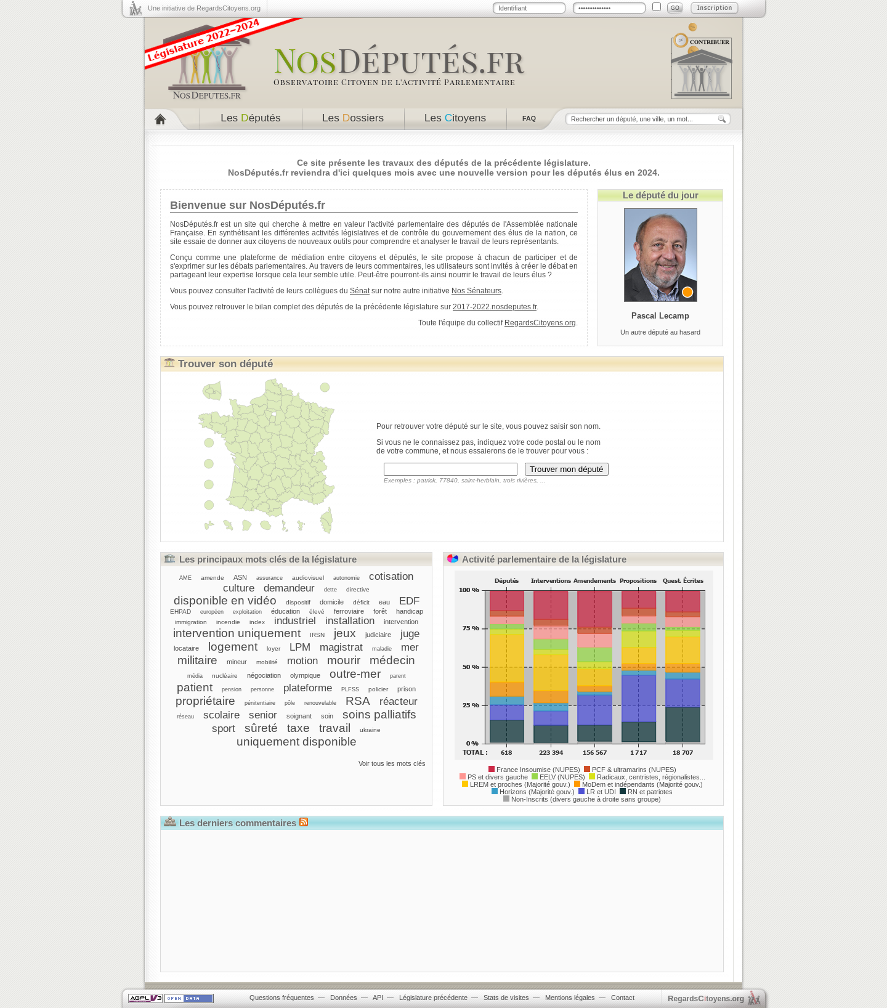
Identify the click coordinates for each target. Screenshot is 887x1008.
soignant (299, 716)
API (378, 997)
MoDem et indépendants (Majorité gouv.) (642, 784)
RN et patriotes (650, 791)
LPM (300, 646)
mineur (237, 661)
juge (409, 633)
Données (343, 997)
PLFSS (350, 689)
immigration (191, 622)
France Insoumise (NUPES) (538, 769)
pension (231, 689)
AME (185, 578)
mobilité (267, 662)
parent (398, 676)
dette (330, 590)
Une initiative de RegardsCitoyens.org (204, 8)
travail (334, 727)
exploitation (247, 612)
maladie (382, 649)
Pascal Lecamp (660, 315)
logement (232, 646)
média (195, 676)
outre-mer (355, 673)
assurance (269, 578)
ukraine (370, 729)
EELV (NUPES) (562, 777)
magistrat (341, 646)
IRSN (317, 635)
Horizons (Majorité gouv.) (537, 791)
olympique (305, 675)
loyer (273, 648)
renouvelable (320, 703)
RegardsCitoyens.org (540, 323)
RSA (358, 700)
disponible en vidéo (225, 600)
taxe (298, 727)
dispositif (298, 602)
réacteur (398, 701)
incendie (228, 622)
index (257, 622)
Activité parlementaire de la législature (544, 559)
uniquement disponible (297, 741)
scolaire (221, 714)
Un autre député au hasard (660, 332)
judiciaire (378, 634)
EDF (409, 600)
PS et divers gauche (498, 777)
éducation (285, 611)
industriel (295, 620)
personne (262, 689)
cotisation (391, 576)
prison (406, 689)
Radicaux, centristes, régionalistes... (651, 777)
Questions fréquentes (281, 997)
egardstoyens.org (706, 998)
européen (212, 612)
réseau (185, 716)
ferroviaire (349, 611)
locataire (186, 648)
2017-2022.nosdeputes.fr (495, 307)
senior (263, 714)
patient (195, 687)
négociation (264, 675)
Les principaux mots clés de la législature (268, 559)
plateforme (307, 687)
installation (350, 620)
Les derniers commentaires (237, 823)
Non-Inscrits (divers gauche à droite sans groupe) (586, 799)
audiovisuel (308, 577)
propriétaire (205, 700)
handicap (409, 611)
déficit (361, 602)
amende (212, 577)
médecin (392, 660)
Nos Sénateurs (476, 291)
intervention (401, 621)
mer (410, 646)
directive (358, 589)
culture (238, 587)
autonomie (346, 578)
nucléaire (225, 675)
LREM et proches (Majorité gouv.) (520, 784)
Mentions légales (570, 997)
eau (384, 602)
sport (223, 728)
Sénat (360, 291)
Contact (622, 997)
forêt (380, 611)
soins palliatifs (379, 714)
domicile (332, 602)
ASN (240, 577)
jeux (345, 633)
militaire (197, 660)
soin (327, 716)
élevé (317, 611)
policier (378, 689)
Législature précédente (433, 997)
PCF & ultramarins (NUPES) (634, 769)
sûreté (261, 727)
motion (302, 660)
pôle (290, 703)
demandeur (289, 587)
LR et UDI (601, 791)
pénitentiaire (260, 703)
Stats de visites (506, 997)
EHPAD (180, 611)
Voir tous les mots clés (392, 763)
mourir (343, 660)
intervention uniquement (237, 633)
